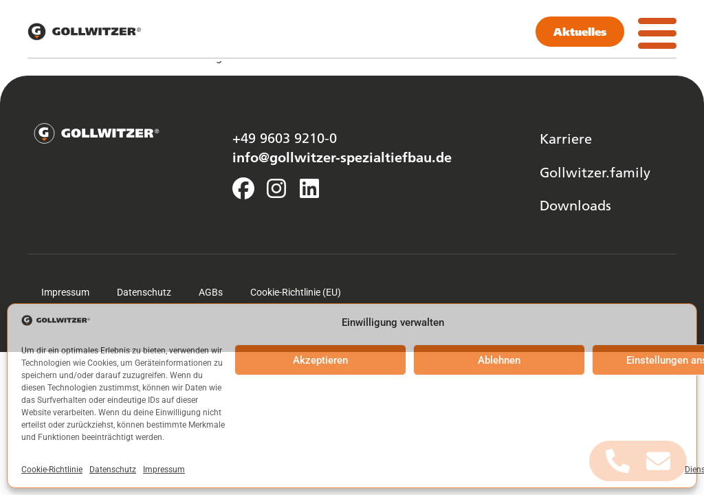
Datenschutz (112, 469)
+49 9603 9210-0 (284, 137)
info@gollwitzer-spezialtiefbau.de (342, 157)
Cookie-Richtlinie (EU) (295, 292)
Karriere (566, 138)
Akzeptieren (320, 360)
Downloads (575, 205)
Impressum (164, 469)
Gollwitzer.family (595, 172)
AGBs (211, 292)
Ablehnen (499, 360)
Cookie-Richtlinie (51, 469)
